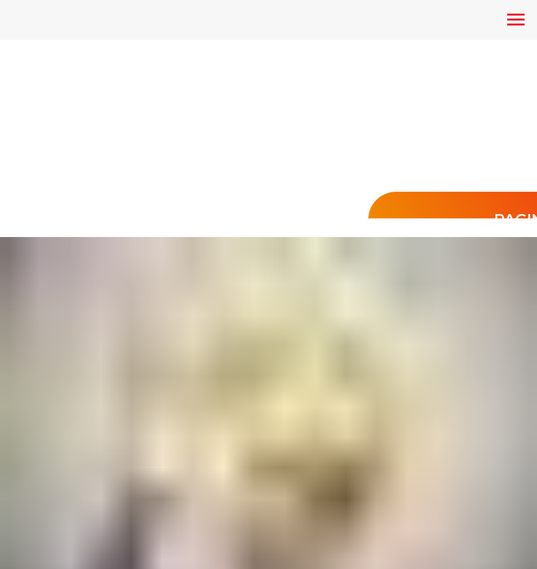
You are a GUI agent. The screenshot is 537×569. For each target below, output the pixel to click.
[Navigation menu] (516, 20)
